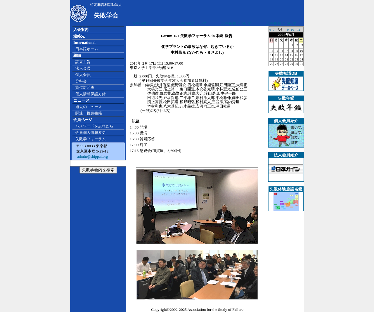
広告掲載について (146, 23)
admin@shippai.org (92, 156)
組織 (77, 55)
